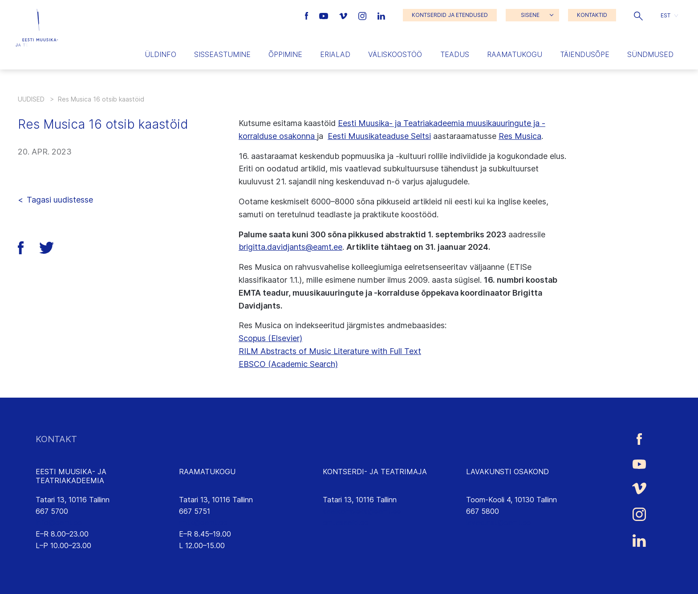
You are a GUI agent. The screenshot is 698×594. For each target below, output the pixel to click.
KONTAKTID (592, 15)
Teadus (454, 54)
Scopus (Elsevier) (270, 338)
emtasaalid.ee (345, 522)
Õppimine (285, 54)
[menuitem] (669, 15)
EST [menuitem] (665, 15)
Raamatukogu (514, 54)
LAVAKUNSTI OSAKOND (507, 471)
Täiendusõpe (584, 54)
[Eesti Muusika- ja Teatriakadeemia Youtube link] (324, 15)
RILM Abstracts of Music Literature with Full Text (330, 351)
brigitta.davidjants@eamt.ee (290, 247)
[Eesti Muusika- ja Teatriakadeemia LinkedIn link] (381, 15)
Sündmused (650, 54)
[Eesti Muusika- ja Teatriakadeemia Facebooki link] (308, 15)
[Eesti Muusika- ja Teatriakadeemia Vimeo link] (344, 15)
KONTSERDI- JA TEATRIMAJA (375, 471)
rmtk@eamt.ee (203, 522)
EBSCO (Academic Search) (288, 364)
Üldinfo (160, 54)
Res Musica (520, 136)
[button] (638, 15)
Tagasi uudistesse (60, 199)
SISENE (530, 15)
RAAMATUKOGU (207, 471)
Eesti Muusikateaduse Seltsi (379, 136)
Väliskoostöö (395, 54)
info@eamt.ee (59, 522)
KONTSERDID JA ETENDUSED (450, 15)
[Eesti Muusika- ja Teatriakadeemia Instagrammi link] (363, 15)
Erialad (335, 54)
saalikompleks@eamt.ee (362, 511)
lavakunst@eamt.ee (498, 522)
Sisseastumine (222, 54)
